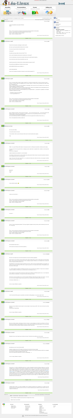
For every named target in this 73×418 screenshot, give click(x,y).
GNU (45, 0)
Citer (30, 38)
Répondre (26, 38)
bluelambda (47, 302)
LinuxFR (40, 0)
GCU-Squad (43, 0)
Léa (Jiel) (48, 179)
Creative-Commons (45, 415)
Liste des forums (15, 395)
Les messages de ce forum (16, 18)
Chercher (25, 395)
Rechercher (57, 25)
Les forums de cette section (9, 18)
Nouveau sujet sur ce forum (60, 35)
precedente (47, 18)
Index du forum (21, 395)
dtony (48, 143)
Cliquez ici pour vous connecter (15, 399)
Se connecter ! (58, 19)
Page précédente (41, 19)
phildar (48, 41)
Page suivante (48, 19)
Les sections (3, 18)
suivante (51, 18)
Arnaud (48, 21)
